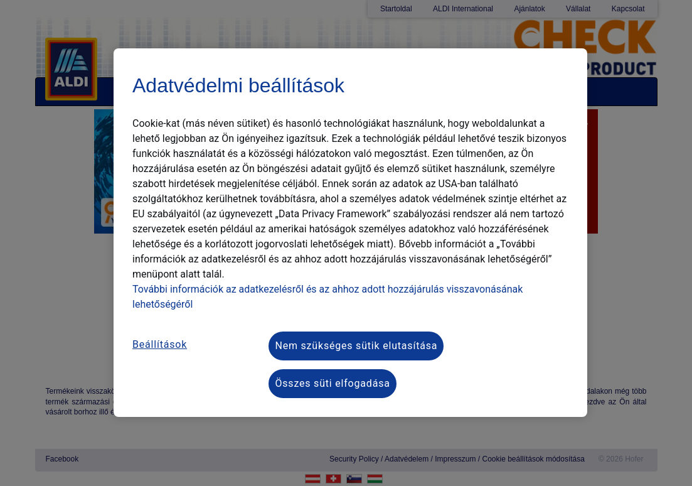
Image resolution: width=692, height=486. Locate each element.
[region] (350, 232)
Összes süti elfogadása (332, 383)
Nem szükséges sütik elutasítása (356, 346)
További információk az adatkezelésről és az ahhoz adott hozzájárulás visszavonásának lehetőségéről (327, 296)
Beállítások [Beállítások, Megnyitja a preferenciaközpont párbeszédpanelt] (159, 344)
